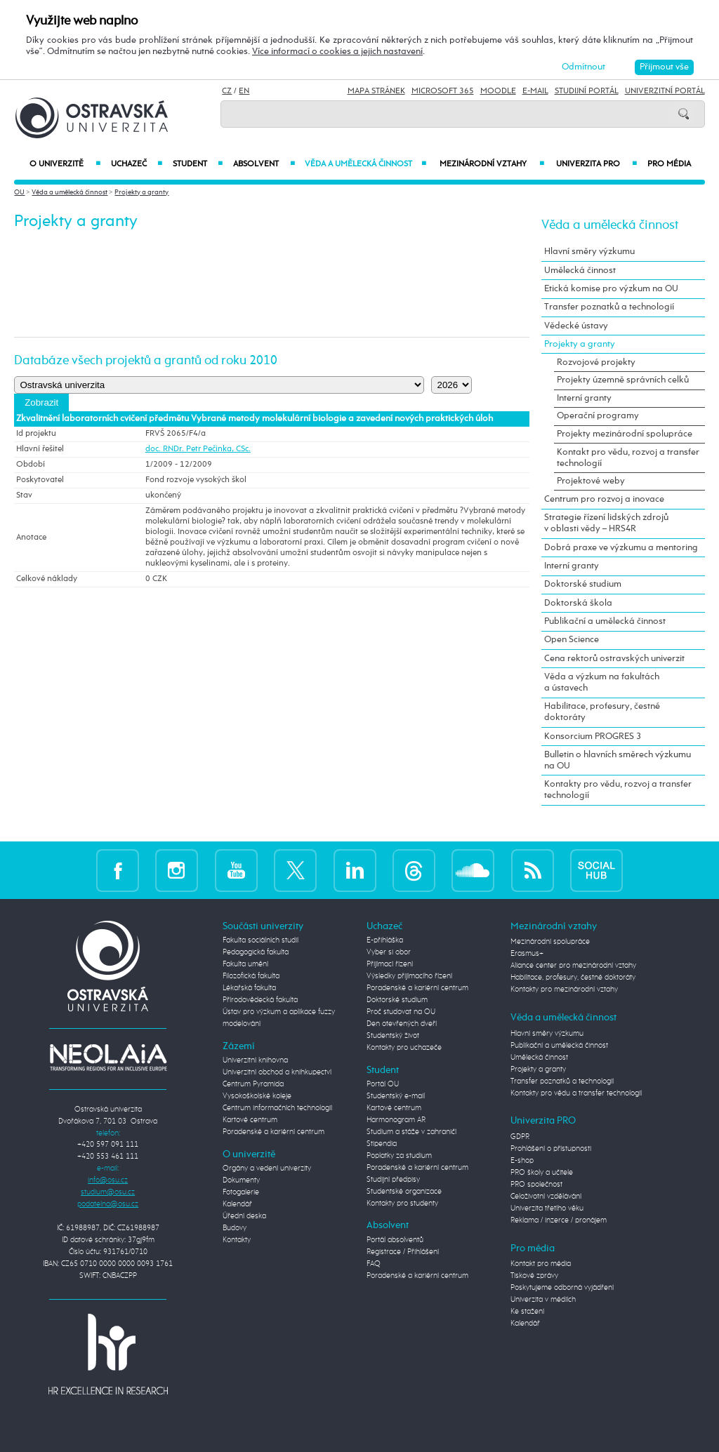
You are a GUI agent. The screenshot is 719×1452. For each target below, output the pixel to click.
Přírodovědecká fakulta (260, 1000)
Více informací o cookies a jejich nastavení (337, 51)
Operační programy (598, 415)
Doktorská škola (578, 603)
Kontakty (237, 1240)
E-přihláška (385, 940)
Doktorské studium (582, 584)
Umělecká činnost (580, 270)
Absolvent (263, 164)
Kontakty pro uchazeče (404, 1048)
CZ (227, 91)
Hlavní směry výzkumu (589, 251)
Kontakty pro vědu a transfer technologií (576, 1093)
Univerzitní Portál (665, 91)
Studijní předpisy (393, 1179)
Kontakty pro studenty (402, 1203)
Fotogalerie (241, 1192)
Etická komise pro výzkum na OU (611, 288)
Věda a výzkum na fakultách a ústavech (601, 682)
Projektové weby (591, 481)
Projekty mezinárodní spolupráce (624, 434)
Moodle (498, 91)
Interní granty (584, 398)
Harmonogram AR (396, 1120)
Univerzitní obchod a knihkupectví (277, 1072)
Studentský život (393, 1036)
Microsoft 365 (442, 91)
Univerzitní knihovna (255, 1060)
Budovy (234, 1228)
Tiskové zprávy (534, 1276)
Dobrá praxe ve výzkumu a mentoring (621, 547)
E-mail (535, 91)
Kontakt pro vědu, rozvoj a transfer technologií (628, 458)
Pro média (669, 164)
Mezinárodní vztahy (492, 164)
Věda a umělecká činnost (366, 164)
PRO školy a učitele (541, 1172)
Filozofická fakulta (251, 976)
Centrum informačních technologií (277, 1108)
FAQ (374, 1264)
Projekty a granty (141, 192)
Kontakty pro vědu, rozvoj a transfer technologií (618, 790)
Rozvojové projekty (596, 362)
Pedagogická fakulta (256, 952)
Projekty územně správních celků (623, 380)
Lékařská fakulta (249, 988)
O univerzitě (64, 164)
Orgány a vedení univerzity (267, 1168)
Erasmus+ (526, 954)
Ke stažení (527, 1311)
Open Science (571, 639)
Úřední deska (244, 1216)
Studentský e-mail (396, 1096)
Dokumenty (241, 1180)
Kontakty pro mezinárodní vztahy (564, 989)
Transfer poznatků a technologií (609, 307)
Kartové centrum (250, 1120)
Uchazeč (136, 164)
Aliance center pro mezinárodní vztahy (573, 965)
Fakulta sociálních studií (260, 940)
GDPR (519, 1137)
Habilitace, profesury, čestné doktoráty (602, 712)
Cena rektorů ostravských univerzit (614, 658)
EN (244, 91)
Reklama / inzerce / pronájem (558, 1220)
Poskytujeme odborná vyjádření (562, 1288)
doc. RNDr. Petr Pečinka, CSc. (198, 449)
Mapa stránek (376, 91)
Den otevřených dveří (402, 1024)
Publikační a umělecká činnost (605, 621)
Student (198, 164)
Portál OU (383, 1084)
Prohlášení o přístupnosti (550, 1149)
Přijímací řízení (390, 964)
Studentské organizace (404, 1191)
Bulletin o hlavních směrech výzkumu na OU (617, 760)
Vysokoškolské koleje (257, 1096)
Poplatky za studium (399, 1156)
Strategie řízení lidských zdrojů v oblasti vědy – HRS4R (606, 523)
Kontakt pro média (540, 1264)
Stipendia (382, 1144)
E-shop (522, 1161)
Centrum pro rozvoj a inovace (604, 499)
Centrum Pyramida (253, 1084)
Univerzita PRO (596, 164)
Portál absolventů (395, 1240)
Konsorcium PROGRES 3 (592, 736)
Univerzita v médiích (543, 1300)
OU (19, 192)
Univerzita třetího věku (546, 1208)
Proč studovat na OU (401, 1012)
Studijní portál (587, 91)
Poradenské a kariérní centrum (273, 1132)
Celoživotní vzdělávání (545, 1196)
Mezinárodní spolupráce (550, 942)
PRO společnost (536, 1184)
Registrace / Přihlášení (403, 1252)
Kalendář (237, 1204)
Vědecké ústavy (576, 326)
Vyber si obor (389, 952)
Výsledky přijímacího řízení (409, 976)
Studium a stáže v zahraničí (411, 1132)
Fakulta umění (245, 964)
